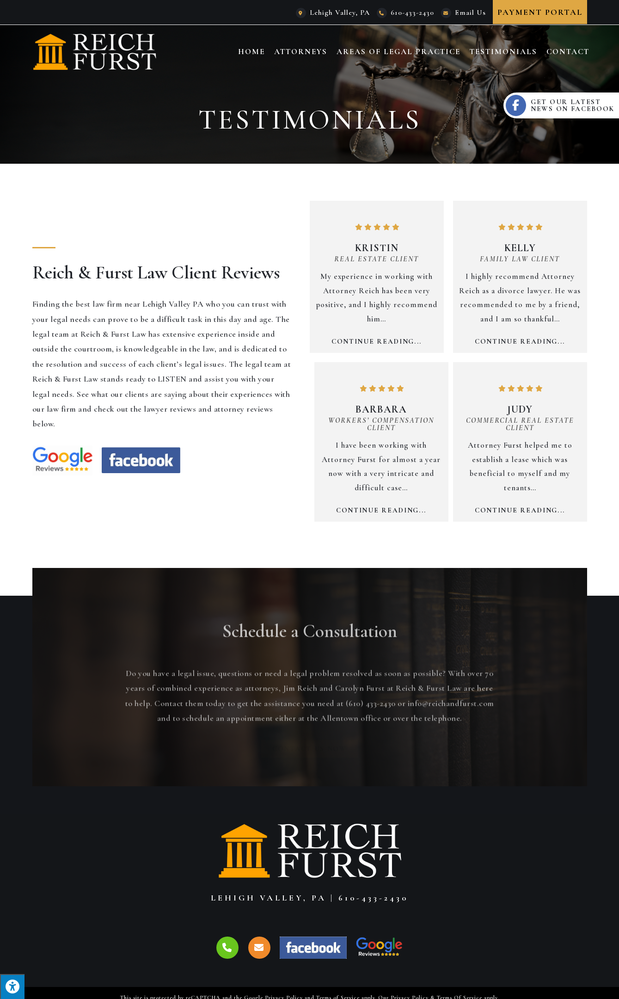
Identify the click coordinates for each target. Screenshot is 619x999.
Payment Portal (539, 12)
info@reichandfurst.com (451, 742)
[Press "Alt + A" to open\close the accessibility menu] (12, 986)
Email (470, 12)
